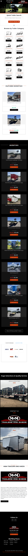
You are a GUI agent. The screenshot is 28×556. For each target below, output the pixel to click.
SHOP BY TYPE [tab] (18, 343)
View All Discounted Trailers (14, 331)
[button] (2, 8)
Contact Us (4, 501)
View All (8, 40)
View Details (14, 109)
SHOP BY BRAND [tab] (10, 343)
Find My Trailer (14, 21)
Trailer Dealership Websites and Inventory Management (14, 551)
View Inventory (14, 534)
